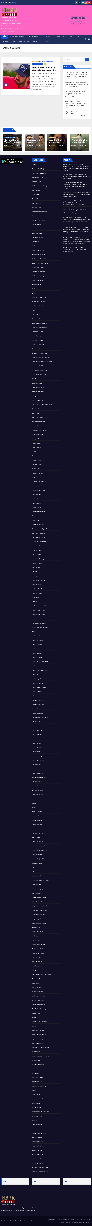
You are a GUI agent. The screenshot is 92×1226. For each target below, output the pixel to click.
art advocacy (36, 207)
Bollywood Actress (38, 250)
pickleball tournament (40, 897)
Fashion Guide (37, 460)
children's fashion (38, 366)
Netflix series (36, 837)
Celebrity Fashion (38, 344)
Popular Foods (37, 902)
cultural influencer (38, 391)
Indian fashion (37, 653)
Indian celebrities (38, 640)
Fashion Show (37, 469)
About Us (36, 41)
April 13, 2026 (10, 145)
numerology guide (38, 859)
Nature (34, 829)
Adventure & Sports (39, 173)
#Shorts (35, 164)
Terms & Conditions (43, 1181)
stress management (39, 1034)
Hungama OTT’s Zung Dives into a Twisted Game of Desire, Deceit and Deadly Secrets (75, 249)
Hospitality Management (40, 627)
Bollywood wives (38, 289)
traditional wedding (39, 1086)
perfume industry (38, 876)
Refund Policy (71, 1181)
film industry (36, 507)
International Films (38, 704)
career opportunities (39, 301)
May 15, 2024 (38, 73)
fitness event (36, 516)
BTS (33, 293)
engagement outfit (38, 421)
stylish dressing (37, 1039)
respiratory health (38, 953)
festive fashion (37, 494)
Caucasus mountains (39, 323)
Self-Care (35, 983)
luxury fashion (37, 739)
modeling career (37, 794)
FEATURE (51, 61)
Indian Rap (36, 674)
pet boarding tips (38, 889)
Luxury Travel (36, 764)
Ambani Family (37, 181)
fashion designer (38, 456)
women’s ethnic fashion (40, 1172)
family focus (36, 443)
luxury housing (37, 747)
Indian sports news (38, 683)
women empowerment (40, 1167)
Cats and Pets (37, 319)
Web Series (36, 1129)
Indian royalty (37, 679)
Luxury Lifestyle (37, 756)
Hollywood (34, 37)
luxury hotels (36, 743)
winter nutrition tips (39, 1159)
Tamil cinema (36, 1052)
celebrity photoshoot (39, 353)
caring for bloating (38, 306)
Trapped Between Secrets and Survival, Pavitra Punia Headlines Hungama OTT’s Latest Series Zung (77, 211)
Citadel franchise (38, 379)
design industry (37, 400)
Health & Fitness (38, 546)
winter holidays (37, 1154)
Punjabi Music (37, 927)
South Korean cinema (39, 1022)
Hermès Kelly (36, 567)
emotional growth (38, 417)
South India (61, 37)
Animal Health (37, 194)
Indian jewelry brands (39, 670)
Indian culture (37, 649)
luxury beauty (37, 726)
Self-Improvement (38, 996)
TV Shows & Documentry (40, 1112)
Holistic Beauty (37, 589)
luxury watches (37, 769)
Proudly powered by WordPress (10, 1221)
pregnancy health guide (40, 906)
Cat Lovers (36, 314)
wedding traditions (38, 1142)
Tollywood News (37, 1073)
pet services (36, 893)
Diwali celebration (38, 409)
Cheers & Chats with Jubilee (42, 361)
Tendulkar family (38, 1064)
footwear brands (38, 524)
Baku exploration (38, 216)
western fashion (37, 1146)
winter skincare (37, 1163)
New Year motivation (39, 846)
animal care (36, 190)
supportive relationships (40, 1047)
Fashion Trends (37, 473)
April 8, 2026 (32, 145)
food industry (36, 520)
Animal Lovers (37, 199)
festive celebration (38, 490)
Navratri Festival (37, 833)
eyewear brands (37, 434)
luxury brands (37, 730)
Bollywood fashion (38, 271)
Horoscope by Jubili (39, 623)
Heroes (34, 572)
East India (35, 413)
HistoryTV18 (36, 576)
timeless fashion (38, 1069)
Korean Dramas (37, 713)
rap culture (36, 940)
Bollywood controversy (40, 263)
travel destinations (38, 1099)
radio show (36, 936)
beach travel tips (38, 224)
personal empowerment (40, 880)
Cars (33, 310)
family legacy (36, 447)
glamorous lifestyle (39, 533)
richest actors (37, 962)
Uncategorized (37, 1116)
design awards (37, 396)
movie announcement (39, 799)
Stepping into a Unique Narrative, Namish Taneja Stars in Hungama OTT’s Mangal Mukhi (76, 84)
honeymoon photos (39, 614)
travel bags (36, 1094)
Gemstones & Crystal (39, 529)
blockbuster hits (38, 237)
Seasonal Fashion (38, 979)
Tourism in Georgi (38, 1077)
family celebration (38, 439)
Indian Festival (37, 657)
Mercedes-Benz (37, 790)
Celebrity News (37, 349)
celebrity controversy (39, 327)
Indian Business (37, 636)
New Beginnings (37, 842)
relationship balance (39, 944)
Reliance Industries (39, 949)
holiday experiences (39, 580)
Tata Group (36, 1060)
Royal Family (36, 966)
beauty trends (37, 233)
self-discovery (37, 987)
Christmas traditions (39, 374)
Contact (47, 41)
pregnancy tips (37, 919)
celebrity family (37, 340)
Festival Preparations (39, 486)
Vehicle (34, 1120)
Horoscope (36, 619)
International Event (38, 700)
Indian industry (37, 666)
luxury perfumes (38, 760)
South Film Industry (39, 1009)
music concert (37, 812)
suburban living (37, 1043)
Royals (34, 970)
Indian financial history (40, 662)
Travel (34, 1090)
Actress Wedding (38, 169)
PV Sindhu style (37, 932)
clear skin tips (37, 383)
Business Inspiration (39, 297)
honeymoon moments (39, 610)
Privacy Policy (10, 1181)
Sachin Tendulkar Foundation (42, 974)
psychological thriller (39, 923)
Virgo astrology (37, 1124)
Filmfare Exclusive (38, 511)
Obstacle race (37, 863)
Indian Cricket (37, 644)
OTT (70, 37)
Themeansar (34, 1221)
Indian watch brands (39, 687)
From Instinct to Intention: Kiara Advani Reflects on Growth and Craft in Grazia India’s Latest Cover (77, 194)
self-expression (37, 992)
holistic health (37, 593)
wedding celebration (39, 1133)
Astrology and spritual (40, 211)
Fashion (6, 41)
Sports (34, 1026)
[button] (86, 39)
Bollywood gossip (38, 276)
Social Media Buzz (38, 1004)
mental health (37, 786)
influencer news (37, 696)
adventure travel (38, 177)
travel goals (36, 1103)
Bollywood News (38, 280)
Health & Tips (36, 550)
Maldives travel (37, 782)
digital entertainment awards (42, 404)
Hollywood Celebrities (39, 606)
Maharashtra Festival (39, 777)
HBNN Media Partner (17, 37)
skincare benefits (38, 1000)
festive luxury (37, 499)
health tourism (37, 554)
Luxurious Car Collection (40, 717)
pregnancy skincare (39, 914)
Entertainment (43, 61)
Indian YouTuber (37, 692)
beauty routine (37, 229)
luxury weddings (37, 773)
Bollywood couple (38, 267)
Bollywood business (39, 254)
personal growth (37, 884)
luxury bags (36, 722)
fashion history (37, 464)
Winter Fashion (37, 1150)
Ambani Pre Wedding (21, 41)
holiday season (37, 584)
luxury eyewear (37, 734)
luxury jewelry (37, 752)
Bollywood (48, 37)
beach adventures (38, 220)
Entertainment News (10, 137)
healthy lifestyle (37, 563)
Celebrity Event (37, 331)
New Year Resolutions (39, 850)
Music (78, 37)
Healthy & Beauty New (40, 559)
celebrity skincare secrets (41, 357)
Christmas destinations (40, 370)
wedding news (37, 1137)
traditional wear (37, 1082)
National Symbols (38, 820)
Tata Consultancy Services (41, 1056)
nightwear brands (38, 854)
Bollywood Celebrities (39, 259)
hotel (34, 632)
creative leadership (38, 387)
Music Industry (37, 816)
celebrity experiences (39, 336)
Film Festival (36, 503)
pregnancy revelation (39, 910)
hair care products (38, 537)
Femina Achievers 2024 (40, 481)
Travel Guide (36, 1107)
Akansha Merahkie (50, 73)
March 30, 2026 (56, 145)
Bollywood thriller (38, 284)
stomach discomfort (39, 1030)
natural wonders (37, 824)
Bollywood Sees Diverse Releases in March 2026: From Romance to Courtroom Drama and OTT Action (76, 114)
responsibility (36, 957)
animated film (37, 203)
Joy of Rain (36, 709)
